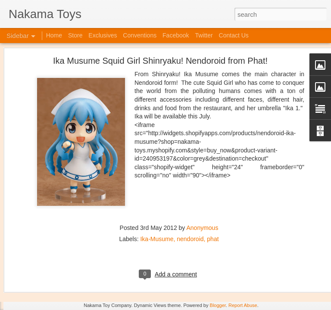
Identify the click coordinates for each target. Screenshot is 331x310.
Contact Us (234, 35)
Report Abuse (242, 305)
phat (213, 170)
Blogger (218, 305)
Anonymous (202, 159)
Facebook (175, 35)
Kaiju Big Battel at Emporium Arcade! (63, 266)
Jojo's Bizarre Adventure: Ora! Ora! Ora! (66, 285)
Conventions (139, 35)
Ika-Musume (156, 170)
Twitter (203, 35)
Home (54, 35)
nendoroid (190, 170)
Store (75, 35)
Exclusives (102, 35)
